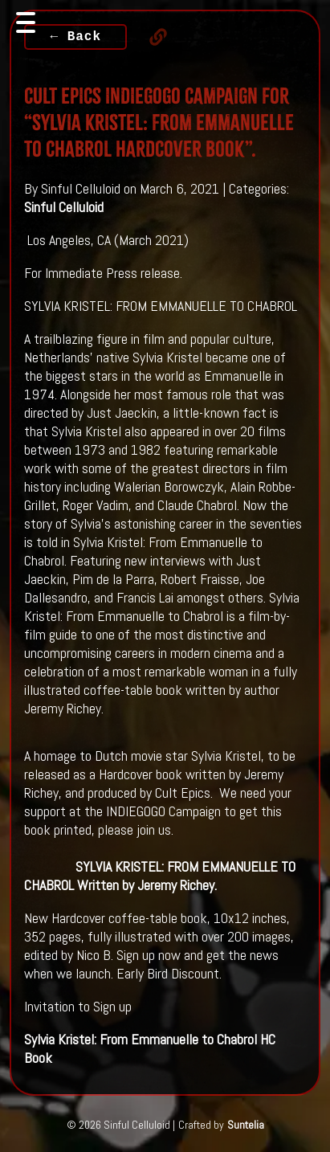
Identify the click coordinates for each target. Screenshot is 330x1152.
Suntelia (245, 1124)
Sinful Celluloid (64, 207)
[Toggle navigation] (25, 22)
